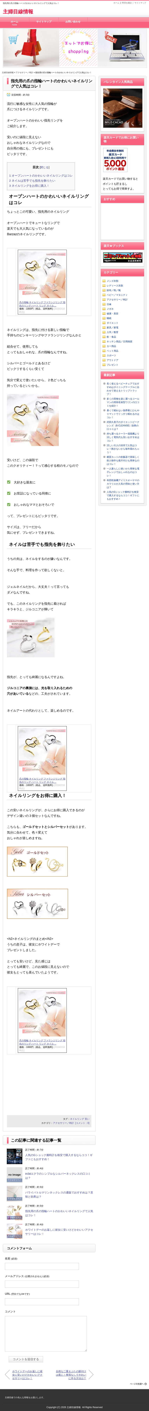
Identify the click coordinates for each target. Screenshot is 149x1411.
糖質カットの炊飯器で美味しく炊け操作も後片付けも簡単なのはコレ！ (123, 460)
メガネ (110, 309)
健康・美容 (112, 313)
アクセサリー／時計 (24, 72)
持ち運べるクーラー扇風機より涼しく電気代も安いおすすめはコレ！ (123, 437)
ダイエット (112, 323)
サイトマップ (140, 3)
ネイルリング (77, 1119)
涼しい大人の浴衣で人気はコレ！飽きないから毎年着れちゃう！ (123, 449)
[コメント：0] (82, 1123)
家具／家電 (112, 327)
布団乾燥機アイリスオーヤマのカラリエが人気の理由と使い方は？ (123, 484)
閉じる (44, 167)
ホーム (116, 3)
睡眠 (109, 318)
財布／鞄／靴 (114, 290)
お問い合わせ (73, 21)
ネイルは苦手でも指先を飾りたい (32, 180)
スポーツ (111, 355)
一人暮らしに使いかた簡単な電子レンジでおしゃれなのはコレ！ (123, 472)
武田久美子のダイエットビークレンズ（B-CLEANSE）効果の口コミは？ (123, 425)
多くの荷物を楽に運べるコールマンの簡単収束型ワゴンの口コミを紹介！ (123, 402)
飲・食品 (111, 337)
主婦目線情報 (18, 12)
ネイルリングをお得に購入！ (29, 185)
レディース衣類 (115, 285)
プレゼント (112, 364)
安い (87, 1119)
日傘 (109, 304)
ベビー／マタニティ (117, 295)
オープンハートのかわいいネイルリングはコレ (41, 175)
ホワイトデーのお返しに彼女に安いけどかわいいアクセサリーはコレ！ (27, 1374)
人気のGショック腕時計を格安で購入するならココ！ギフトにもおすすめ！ (123, 495)
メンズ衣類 (112, 281)
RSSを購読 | (128, 3)
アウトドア (112, 360)
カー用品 (111, 346)
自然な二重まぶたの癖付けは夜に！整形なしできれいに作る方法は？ (71, 1374)
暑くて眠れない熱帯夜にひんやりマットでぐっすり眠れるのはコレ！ (123, 414)
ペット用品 (112, 350)
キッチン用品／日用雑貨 (119, 341)
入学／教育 (112, 332)
